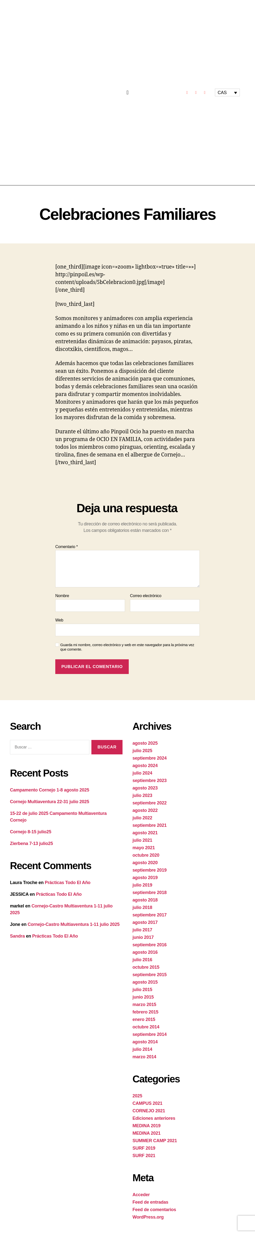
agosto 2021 (145, 832)
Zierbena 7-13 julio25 (31, 843)
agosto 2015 (145, 982)
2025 (137, 1095)
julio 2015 (142, 989)
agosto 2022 (145, 810)
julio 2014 (142, 1049)
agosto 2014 (145, 1041)
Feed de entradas (150, 1202)
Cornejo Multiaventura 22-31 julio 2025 (49, 801)
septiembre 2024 (149, 758)
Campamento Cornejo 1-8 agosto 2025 (49, 789)
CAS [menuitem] (222, 92)
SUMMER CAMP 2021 (154, 1140)
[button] (127, 92)
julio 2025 (142, 750)
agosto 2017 (145, 922)
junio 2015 (143, 997)
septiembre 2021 (149, 825)
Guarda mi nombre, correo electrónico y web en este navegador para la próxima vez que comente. (127, 647)
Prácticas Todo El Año (67, 882)
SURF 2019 (143, 1148)
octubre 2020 (145, 855)
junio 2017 (143, 937)
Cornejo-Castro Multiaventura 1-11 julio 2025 (74, 924)
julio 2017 (142, 929)
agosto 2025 (145, 743)
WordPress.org (148, 1217)
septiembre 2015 (149, 974)
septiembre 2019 (149, 870)
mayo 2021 (143, 847)
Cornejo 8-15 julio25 (30, 831)
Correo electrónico (145, 596)
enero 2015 (143, 1019)
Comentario (66, 547)
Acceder (141, 1194)
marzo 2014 (144, 1056)
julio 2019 (142, 885)
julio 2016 (142, 959)
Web (59, 620)
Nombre (62, 596)
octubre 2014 (145, 1026)
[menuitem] (227, 92)
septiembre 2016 (149, 944)
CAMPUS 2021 (147, 1103)
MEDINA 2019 (146, 1125)
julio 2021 (142, 840)
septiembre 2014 (149, 1034)
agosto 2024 (145, 765)
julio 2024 (142, 773)
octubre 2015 (145, 967)
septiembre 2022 (149, 802)
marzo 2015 (144, 1004)
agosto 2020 (145, 862)
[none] (227, 92)
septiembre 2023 (149, 780)
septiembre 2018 (149, 892)
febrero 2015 (145, 1012)
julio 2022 (142, 817)
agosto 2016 (145, 952)
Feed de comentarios (154, 1209)
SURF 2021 (143, 1155)
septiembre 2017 (149, 914)
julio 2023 (142, 795)
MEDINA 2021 (146, 1133)
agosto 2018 (145, 899)
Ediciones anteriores (153, 1118)
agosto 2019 (145, 877)
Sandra (17, 936)
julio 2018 (142, 907)
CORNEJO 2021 (148, 1110)
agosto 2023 (145, 787)
